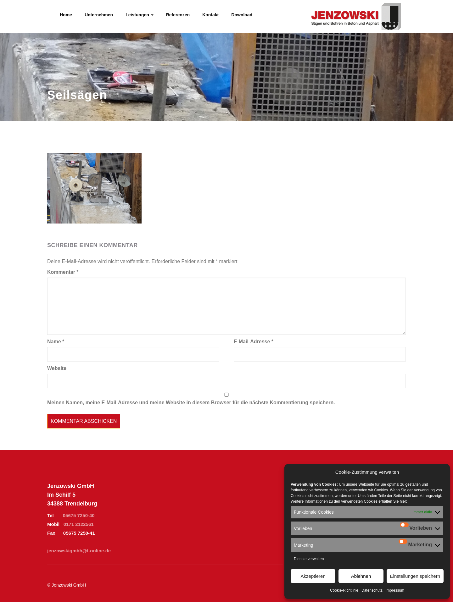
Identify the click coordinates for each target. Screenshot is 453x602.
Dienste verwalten (309, 559)
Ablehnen (361, 576)
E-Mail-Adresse (253, 341)
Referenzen (178, 14)
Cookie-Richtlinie (344, 590)
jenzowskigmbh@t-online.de (79, 550)
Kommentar (63, 272)
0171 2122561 (79, 524)
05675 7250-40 (79, 515)
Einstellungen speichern (415, 576)
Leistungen (140, 14)
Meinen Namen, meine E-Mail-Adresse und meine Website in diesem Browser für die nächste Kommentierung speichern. (191, 402)
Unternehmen (99, 14)
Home (66, 14)
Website (56, 368)
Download (241, 14)
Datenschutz (372, 590)
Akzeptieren (313, 576)
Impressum (395, 590)
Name (55, 341)
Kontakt (210, 14)
